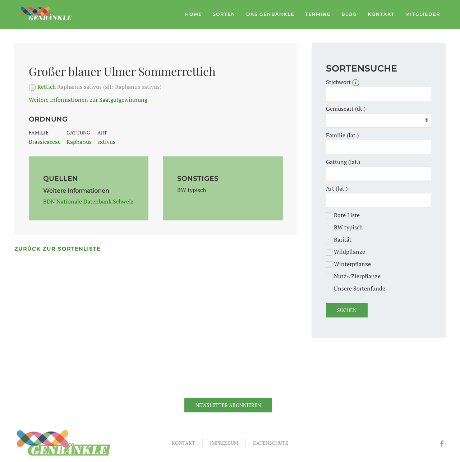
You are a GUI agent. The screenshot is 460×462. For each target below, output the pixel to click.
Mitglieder (422, 14)
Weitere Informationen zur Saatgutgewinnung (88, 100)
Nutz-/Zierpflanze (353, 276)
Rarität (338, 239)
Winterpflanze (348, 264)
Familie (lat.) (342, 135)
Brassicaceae (45, 142)
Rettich (46, 87)
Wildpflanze (345, 252)
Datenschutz (271, 442)
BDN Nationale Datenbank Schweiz (88, 201)
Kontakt (381, 14)
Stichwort (342, 82)
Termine (318, 14)
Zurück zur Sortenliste (57, 249)
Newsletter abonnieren (228, 405)
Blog (349, 14)
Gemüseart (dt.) (345, 109)
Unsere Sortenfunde (355, 288)
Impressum (224, 442)
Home (193, 14)
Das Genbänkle (270, 14)
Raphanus (79, 142)
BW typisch (344, 227)
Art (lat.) (337, 188)
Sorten (224, 14)
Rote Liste (343, 215)
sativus (106, 142)
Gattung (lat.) (343, 162)
